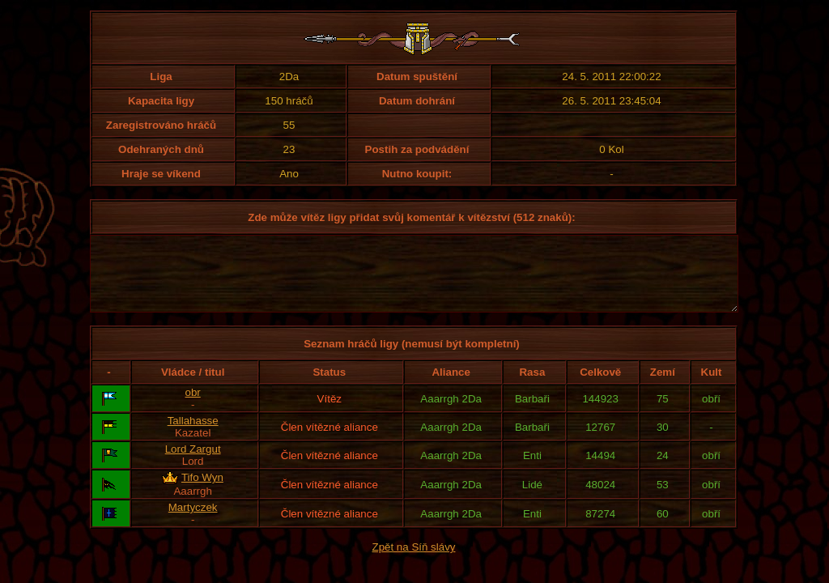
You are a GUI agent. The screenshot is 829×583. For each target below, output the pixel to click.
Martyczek (193, 522)
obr (193, 407)
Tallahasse (193, 435)
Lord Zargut (193, 463)
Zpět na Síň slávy (414, 561)
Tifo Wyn (202, 492)
